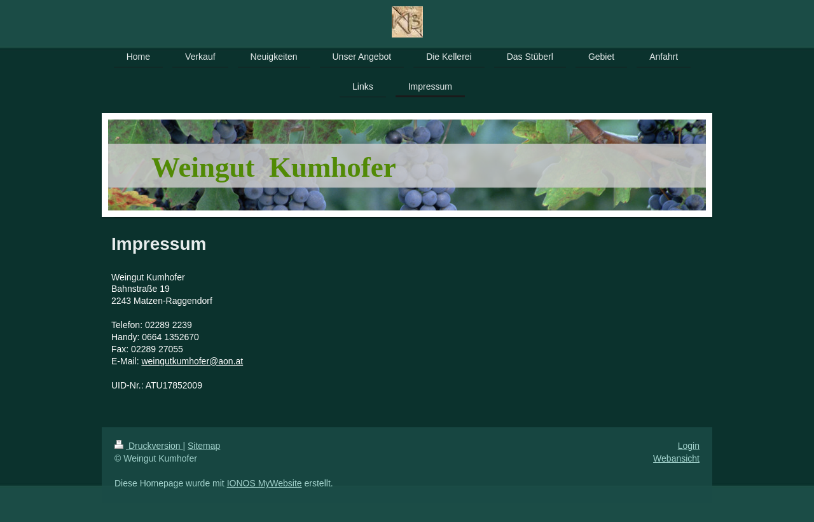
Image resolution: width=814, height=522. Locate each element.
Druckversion (148, 446)
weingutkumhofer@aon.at (192, 361)
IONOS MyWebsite (264, 483)
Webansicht (676, 458)
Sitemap (204, 446)
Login (689, 446)
